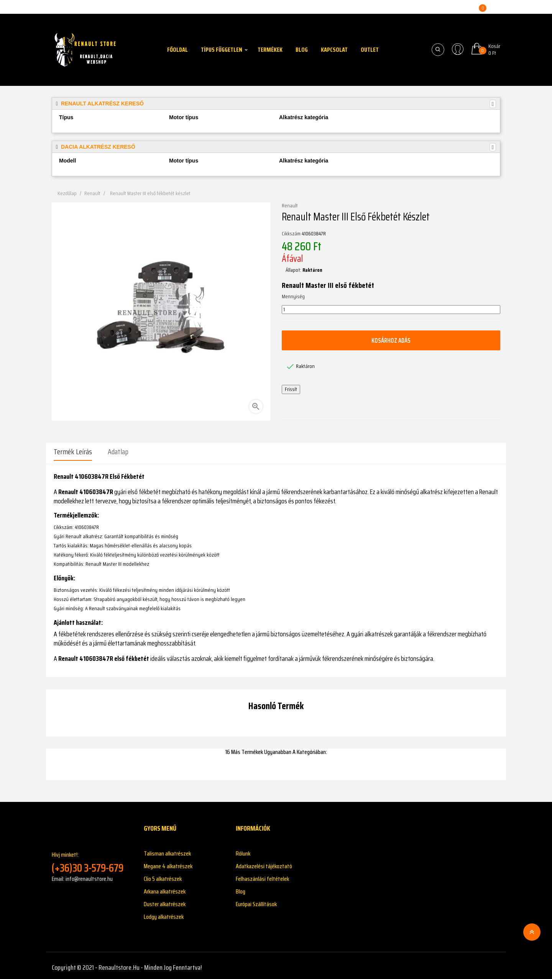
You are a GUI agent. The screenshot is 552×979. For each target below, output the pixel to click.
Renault (290, 205)
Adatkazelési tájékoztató (264, 862)
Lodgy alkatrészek (164, 913)
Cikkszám (291, 233)
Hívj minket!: (92, 858)
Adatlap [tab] (118, 451)
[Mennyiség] (391, 309)
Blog (240, 887)
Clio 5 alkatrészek (163, 875)
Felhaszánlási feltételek (262, 875)
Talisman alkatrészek (167, 849)
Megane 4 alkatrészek (168, 862)
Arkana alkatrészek (165, 887)
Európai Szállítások (256, 900)
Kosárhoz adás (391, 340)
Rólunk (243, 849)
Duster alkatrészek (165, 900)
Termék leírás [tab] (73, 451)
